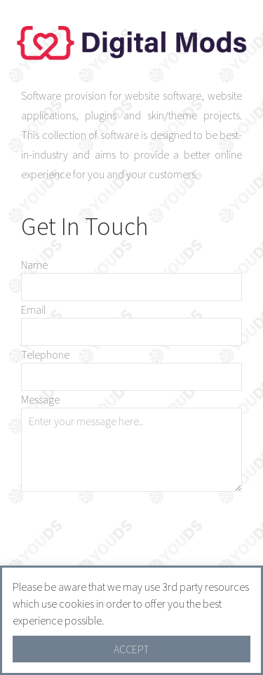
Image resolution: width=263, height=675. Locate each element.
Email (33, 309)
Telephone (45, 354)
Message (40, 399)
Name (34, 265)
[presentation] (135, 540)
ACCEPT (131, 649)
